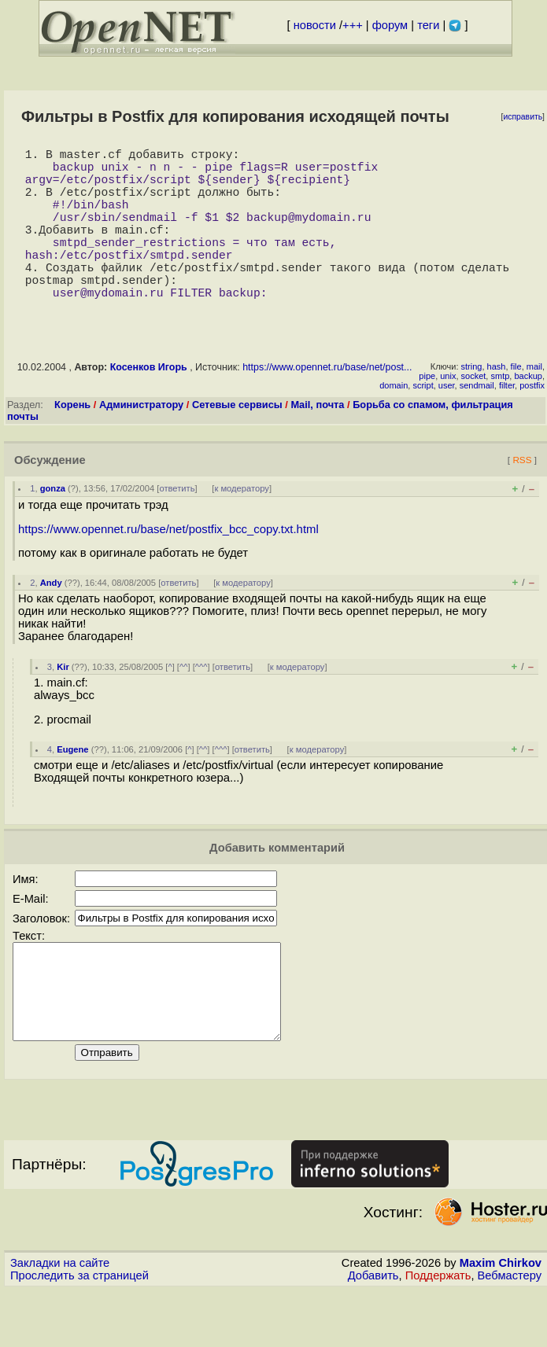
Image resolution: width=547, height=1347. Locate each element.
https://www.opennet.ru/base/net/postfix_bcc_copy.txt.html (168, 567)
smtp (499, 413)
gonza (52, 526)
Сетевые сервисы (237, 442)
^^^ (201, 704)
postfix (532, 423)
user (446, 423)
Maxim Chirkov (500, 1319)
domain (393, 423)
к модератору (241, 526)
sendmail (477, 423)
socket (473, 413)
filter (507, 423)
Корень (72, 442)
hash (496, 404)
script (422, 423)
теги (428, 25)
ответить (176, 526)
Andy (51, 620)
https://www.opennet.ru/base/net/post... (327, 404)
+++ (352, 25)
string (471, 404)
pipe (427, 413)
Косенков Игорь (148, 404)
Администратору (141, 442)
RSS (521, 497)
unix (448, 413)
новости (315, 25)
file (516, 404)
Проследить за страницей (79, 1332)
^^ (183, 704)
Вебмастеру (509, 1332)
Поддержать (438, 1332)
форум (390, 25)
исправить (522, 116)
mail (534, 404)
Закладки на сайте (59, 1319)
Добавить (373, 1332)
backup (527, 413)
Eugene (72, 787)
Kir (63, 704)
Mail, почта (317, 442)
